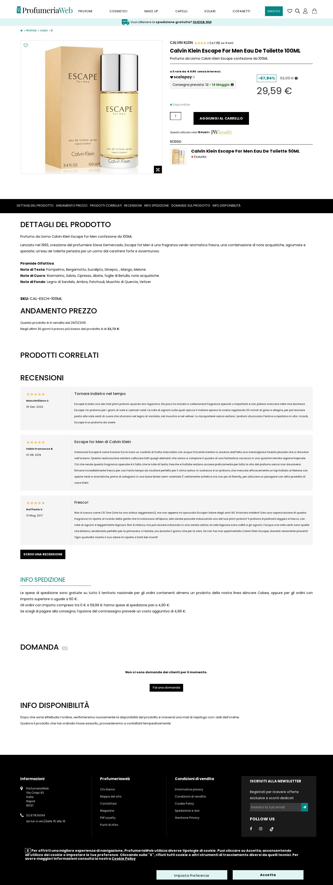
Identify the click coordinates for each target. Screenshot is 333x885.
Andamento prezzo (72, 205)
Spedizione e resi (187, 811)
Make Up (151, 11)
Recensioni (133, 205)
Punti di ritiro (109, 825)
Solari (210, 11)
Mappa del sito (111, 796)
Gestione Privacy (187, 818)
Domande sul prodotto (190, 205)
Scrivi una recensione (42, 554)
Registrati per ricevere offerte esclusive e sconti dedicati (274, 794)
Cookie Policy (184, 804)
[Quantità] (175, 116)
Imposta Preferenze (191, 876)
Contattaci (108, 804)
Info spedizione (156, 205)
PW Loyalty (108, 818)
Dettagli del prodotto (35, 205)
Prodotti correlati (106, 205)
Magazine (107, 811)
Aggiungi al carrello (221, 118)
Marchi (274, 11)
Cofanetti (241, 11)
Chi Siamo (107, 789)
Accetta (268, 875)
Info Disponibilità (226, 205)
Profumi (85, 11)
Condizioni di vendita (190, 796)
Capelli (181, 11)
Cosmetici (118, 11)
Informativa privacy (189, 789)
